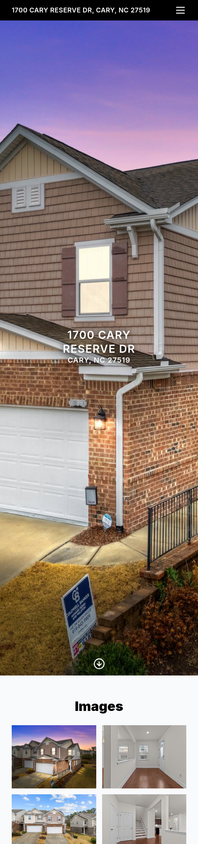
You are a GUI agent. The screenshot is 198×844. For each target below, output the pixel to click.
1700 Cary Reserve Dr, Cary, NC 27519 (81, 10)
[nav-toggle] (180, 10)
